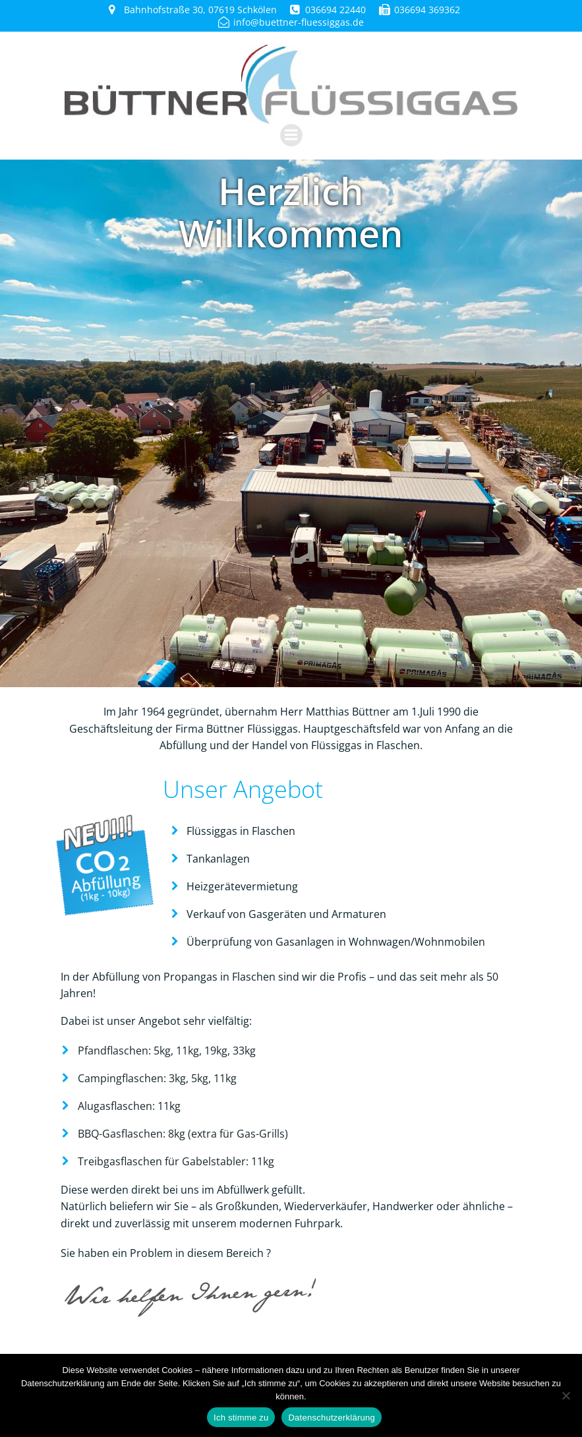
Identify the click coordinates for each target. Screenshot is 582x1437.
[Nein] (565, 1395)
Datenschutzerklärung (331, 1417)
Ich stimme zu (241, 1417)
